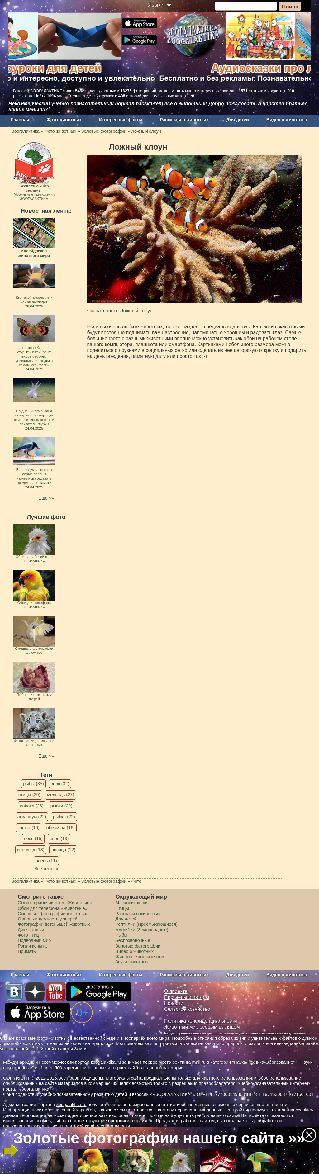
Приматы (27, 951)
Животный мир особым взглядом (202, 1026)
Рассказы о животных (184, 119)
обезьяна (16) (60, 827)
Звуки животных (131, 961)
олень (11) (46, 860)
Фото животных (64, 119)
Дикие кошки (31, 929)
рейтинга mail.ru (189, 1062)
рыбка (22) (64, 816)
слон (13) (59, 838)
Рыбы (121, 935)
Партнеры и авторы (186, 997)
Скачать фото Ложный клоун (120, 310)
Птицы (122, 908)
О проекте (176, 991)
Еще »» (46, 498)
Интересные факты (120, 119)
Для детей (237, 119)
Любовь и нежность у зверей (48, 918)
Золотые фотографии (137, 945)
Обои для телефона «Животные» (53, 908)
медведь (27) (60, 794)
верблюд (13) (31, 849)
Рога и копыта (32, 945)
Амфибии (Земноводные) (141, 929)
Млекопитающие (132, 902)
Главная (20, 119)
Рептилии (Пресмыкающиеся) (146, 924)
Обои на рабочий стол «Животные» (55, 902)
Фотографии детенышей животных (54, 924)
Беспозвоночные (132, 940)
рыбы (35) (33, 783)
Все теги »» (46, 868)
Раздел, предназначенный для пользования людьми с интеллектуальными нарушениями (235, 1033)
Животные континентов (139, 956)
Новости (173, 1003)
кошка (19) (29, 827)
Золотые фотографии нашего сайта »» (159, 1137)
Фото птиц (28, 935)
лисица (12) (63, 849)
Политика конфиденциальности (200, 1021)
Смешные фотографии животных (52, 913)
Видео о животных (287, 119)
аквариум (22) (31, 816)
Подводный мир (34, 940)
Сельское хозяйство (187, 1009)
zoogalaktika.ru (71, 1104)
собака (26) (31, 805)
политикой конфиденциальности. (96, 1126)
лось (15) (33, 838)
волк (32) (60, 783)
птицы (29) (29, 794)
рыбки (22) (61, 805)
